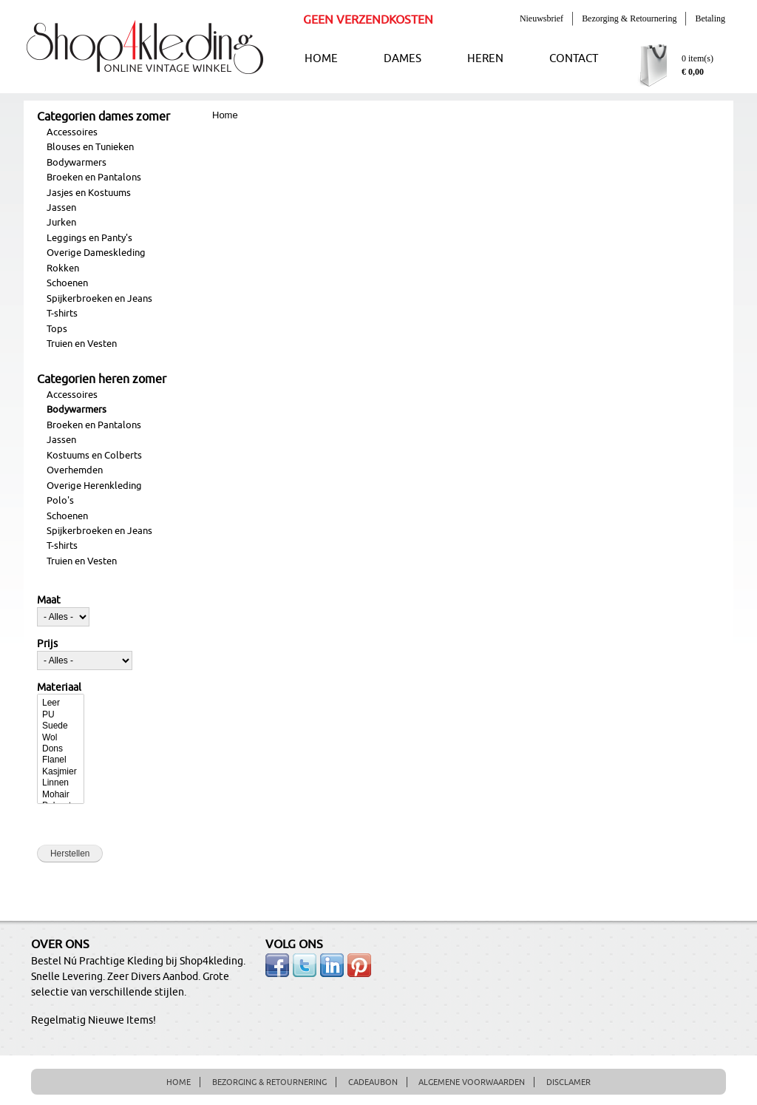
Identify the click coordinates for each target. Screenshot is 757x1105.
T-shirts (62, 314)
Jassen (61, 208)
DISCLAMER (568, 1082)
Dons (61, 748)
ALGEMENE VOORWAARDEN (471, 1082)
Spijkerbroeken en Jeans (99, 299)
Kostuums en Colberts (94, 456)
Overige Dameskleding (96, 253)
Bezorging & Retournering (629, 18)
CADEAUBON (373, 1082)
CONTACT (573, 59)
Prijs (47, 644)
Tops (57, 329)
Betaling (710, 18)
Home (225, 115)
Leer (61, 703)
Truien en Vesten (82, 344)
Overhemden (75, 470)
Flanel (61, 760)
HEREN (485, 59)
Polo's (60, 501)
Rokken (63, 268)
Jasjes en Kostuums (89, 193)
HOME (321, 59)
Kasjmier (61, 771)
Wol (61, 737)
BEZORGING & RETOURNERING (269, 1082)
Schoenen (67, 283)
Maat (49, 600)
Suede (61, 725)
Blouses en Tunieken (90, 147)
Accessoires (72, 132)
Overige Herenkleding (94, 486)
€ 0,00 (693, 72)
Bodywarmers (76, 163)
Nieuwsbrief (541, 18)
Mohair (61, 794)
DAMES (402, 59)
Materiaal (59, 688)
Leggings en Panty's (89, 238)
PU (61, 714)
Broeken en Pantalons (94, 177)
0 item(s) (697, 58)
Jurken (61, 223)
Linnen (61, 782)
